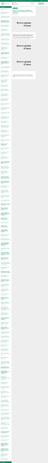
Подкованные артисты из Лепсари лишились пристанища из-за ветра (5, 30)
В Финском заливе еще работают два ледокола (5, 459)
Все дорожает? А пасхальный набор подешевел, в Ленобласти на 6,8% (5, 58)
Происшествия (15, 8)
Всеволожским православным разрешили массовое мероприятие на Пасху (5, 235)
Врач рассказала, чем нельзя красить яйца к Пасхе (5, 9)
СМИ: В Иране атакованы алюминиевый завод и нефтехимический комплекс (5, 350)
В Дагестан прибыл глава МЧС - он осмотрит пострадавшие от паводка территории (5, 67)
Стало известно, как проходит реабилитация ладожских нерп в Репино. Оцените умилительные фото (5, 424)
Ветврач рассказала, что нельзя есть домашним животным (5, 346)
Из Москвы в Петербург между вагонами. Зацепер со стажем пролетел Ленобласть (5, 44)
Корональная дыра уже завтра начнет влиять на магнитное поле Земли (5, 86)
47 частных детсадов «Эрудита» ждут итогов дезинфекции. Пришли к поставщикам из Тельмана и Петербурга (5, 192)
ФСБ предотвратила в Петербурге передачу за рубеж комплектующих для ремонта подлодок (5, 314)
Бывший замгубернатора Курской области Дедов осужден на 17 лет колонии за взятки (5, 406)
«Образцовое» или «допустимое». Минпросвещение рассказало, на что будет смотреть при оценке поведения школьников (5, 378)
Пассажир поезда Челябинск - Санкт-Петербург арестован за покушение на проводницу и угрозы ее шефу (5, 264)
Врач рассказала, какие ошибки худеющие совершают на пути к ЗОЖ (5, 122)
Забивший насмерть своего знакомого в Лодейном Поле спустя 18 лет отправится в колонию (5, 197)
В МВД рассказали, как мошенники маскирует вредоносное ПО (5, 383)
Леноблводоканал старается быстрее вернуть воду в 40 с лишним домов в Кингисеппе (5, 17)
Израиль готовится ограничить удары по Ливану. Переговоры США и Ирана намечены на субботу (5, 118)
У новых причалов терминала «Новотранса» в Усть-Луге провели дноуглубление (5, 436)
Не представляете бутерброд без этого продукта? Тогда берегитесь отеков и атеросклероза (5, 109)
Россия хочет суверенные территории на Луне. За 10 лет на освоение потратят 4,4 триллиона (5, 388)
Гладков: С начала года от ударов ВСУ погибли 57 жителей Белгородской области (5, 324)
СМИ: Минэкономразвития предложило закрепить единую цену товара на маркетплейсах (5, 100)
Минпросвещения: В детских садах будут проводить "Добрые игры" (5, 268)
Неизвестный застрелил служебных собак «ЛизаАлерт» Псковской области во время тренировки (5, 49)
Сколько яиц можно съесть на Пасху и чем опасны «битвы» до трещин (5, 113)
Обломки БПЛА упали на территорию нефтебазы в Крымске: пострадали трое (5, 72)
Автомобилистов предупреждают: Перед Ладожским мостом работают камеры (5, 392)
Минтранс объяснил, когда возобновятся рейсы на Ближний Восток (5, 13)
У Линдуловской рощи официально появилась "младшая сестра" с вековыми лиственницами (5, 290)
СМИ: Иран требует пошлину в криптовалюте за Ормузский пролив (5, 140)
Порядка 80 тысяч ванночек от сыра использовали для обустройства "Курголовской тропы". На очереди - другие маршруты (5, 363)
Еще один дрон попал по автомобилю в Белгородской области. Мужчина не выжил (5, 239)
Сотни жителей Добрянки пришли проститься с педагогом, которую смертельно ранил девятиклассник (5, 81)
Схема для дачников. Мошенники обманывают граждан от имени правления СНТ (5, 90)
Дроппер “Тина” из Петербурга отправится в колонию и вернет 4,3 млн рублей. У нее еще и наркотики (5, 173)
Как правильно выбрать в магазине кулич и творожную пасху (5, 354)
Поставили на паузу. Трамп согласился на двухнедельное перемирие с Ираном (5, 333)
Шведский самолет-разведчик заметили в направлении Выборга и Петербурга (5, 26)
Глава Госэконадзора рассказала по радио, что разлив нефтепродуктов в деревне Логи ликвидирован (5, 401)
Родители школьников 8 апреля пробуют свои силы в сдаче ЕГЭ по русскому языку (5, 337)
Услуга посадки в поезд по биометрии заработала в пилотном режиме (5, 276)
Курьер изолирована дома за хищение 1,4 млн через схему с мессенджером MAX (5, 414)
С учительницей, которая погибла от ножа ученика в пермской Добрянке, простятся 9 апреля (5, 341)
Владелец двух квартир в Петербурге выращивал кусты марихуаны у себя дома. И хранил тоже (5, 303)
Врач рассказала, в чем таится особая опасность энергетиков (5, 358)
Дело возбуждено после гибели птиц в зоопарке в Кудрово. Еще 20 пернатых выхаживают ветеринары (5, 168)
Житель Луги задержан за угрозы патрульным (5, 295)
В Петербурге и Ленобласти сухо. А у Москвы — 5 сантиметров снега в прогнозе (5, 153)
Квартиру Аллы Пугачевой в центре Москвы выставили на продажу (5, 249)
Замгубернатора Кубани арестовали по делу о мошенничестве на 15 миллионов (5, 455)
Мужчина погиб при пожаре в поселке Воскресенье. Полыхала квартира (5, 187)
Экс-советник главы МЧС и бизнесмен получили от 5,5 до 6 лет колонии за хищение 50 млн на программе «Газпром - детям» (5, 419)
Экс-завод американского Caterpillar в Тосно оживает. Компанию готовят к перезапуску (5, 76)
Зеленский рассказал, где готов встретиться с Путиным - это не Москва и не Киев (5, 40)
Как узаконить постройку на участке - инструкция (5, 223)
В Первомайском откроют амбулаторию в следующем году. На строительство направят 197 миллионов (5, 127)
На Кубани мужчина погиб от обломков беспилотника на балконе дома (5, 104)
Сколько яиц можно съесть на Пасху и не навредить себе (5, 201)
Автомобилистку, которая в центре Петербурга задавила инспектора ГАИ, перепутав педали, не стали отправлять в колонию (5, 35)
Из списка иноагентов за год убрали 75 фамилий (5, 440)
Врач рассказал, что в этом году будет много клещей (5, 410)
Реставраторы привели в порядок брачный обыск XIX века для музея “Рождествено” (5, 136)
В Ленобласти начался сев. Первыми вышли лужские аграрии (5, 149)
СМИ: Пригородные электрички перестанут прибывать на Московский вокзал (5, 158)
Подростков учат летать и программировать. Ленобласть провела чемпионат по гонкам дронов (5, 131)
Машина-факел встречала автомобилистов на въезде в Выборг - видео (5, 397)
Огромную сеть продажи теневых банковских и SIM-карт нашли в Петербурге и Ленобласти (5, 286)
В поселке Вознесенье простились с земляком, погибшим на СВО (5, 428)
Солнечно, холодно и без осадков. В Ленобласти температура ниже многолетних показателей (5, 95)
